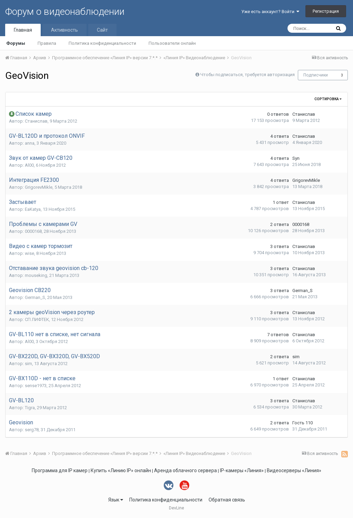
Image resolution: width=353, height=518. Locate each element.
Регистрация (326, 11)
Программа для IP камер (60, 470)
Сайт (102, 30)
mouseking (36, 275)
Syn (296, 158)
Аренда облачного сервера (185, 470)
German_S (35, 297)
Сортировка (328, 99)
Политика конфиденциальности (102, 43)
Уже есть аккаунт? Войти (270, 11)
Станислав (36, 121)
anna (29, 143)
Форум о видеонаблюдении (64, 11)
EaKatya (33, 209)
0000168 (33, 231)
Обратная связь (227, 500)
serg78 (32, 429)
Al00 (29, 165)
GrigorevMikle (38, 187)
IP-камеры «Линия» (242, 470)
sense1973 (36, 385)
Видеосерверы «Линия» (294, 470)
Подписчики (315, 75)
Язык (115, 500)
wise (29, 253)
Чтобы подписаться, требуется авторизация (247, 74)
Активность (64, 30)
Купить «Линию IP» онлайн (121, 470)
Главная (23, 30)
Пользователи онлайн (172, 43)
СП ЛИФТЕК (37, 319)
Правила (47, 43)
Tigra (30, 407)
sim (28, 363)
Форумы (15, 43)
